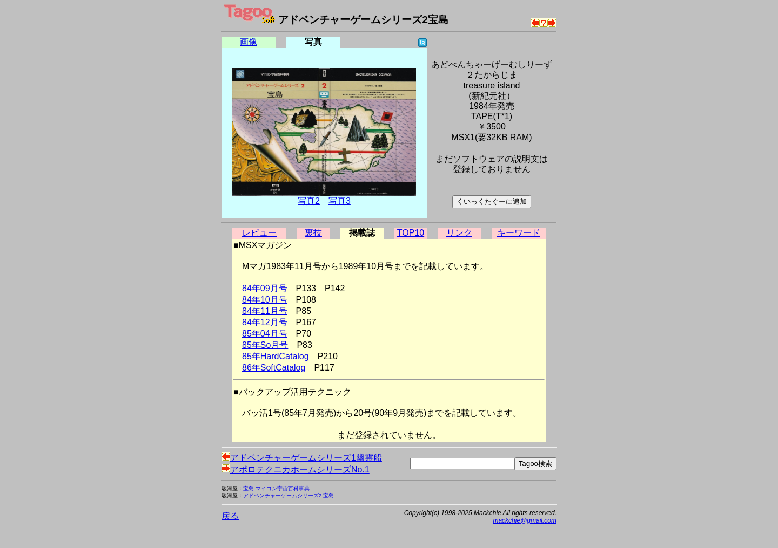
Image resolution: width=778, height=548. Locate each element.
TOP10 (410, 232)
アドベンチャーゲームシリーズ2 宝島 (288, 495)
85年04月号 (264, 333)
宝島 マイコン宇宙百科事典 (276, 488)
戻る (230, 515)
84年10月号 (264, 299)
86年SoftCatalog (273, 367)
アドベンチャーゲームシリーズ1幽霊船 (302, 457)
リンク (459, 232)
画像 (248, 41)
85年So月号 (265, 345)
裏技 (313, 232)
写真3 (339, 201)
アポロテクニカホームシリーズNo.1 (296, 469)
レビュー (259, 232)
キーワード (518, 232)
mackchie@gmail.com (524, 520)
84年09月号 (264, 288)
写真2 (309, 201)
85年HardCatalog (275, 356)
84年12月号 (264, 322)
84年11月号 (264, 311)
